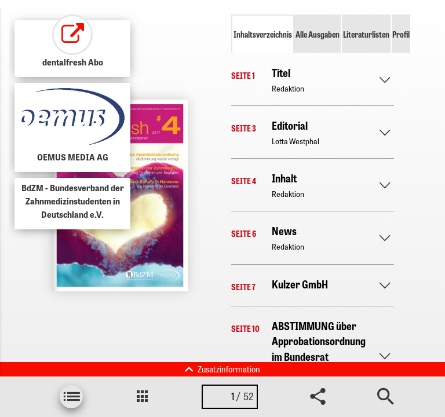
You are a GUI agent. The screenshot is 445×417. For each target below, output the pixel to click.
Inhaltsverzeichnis (263, 34)
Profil (401, 34)
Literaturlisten (366, 34)
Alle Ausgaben (318, 34)
